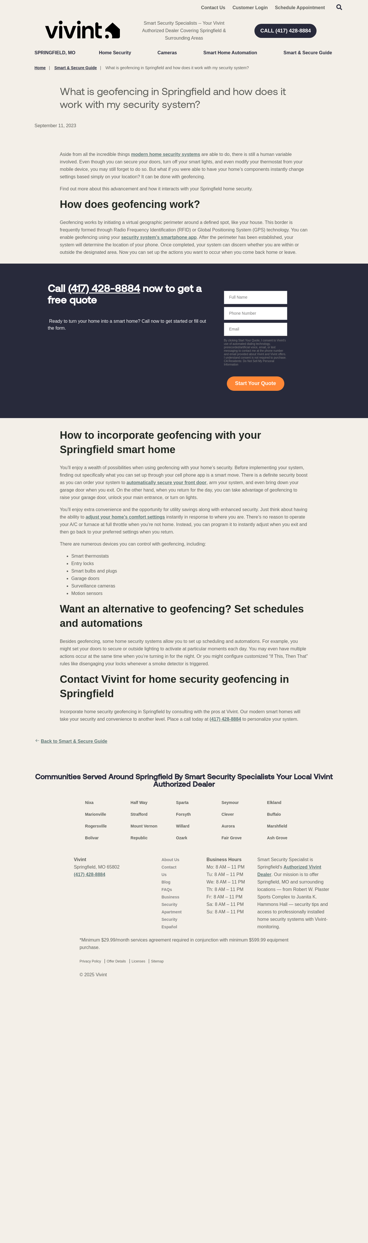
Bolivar (92, 1090)
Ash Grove (277, 1090)
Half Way (139, 1055)
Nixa (89, 1055)
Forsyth (183, 1067)
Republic (139, 1090)
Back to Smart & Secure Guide (70, 874)
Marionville (95, 1067)
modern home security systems (165, 287)
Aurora (228, 1078)
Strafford (139, 1067)
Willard (182, 1078)
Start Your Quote (255, 516)
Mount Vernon (144, 1078)
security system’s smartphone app (159, 370)
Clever (228, 1067)
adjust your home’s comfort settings (125, 649)
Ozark (181, 1090)
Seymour (230, 1055)
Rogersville (96, 1078)
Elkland (274, 1055)
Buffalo (274, 1067)
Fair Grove (232, 1090)
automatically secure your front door (166, 615)
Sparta (182, 1055)
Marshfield (277, 1078)
